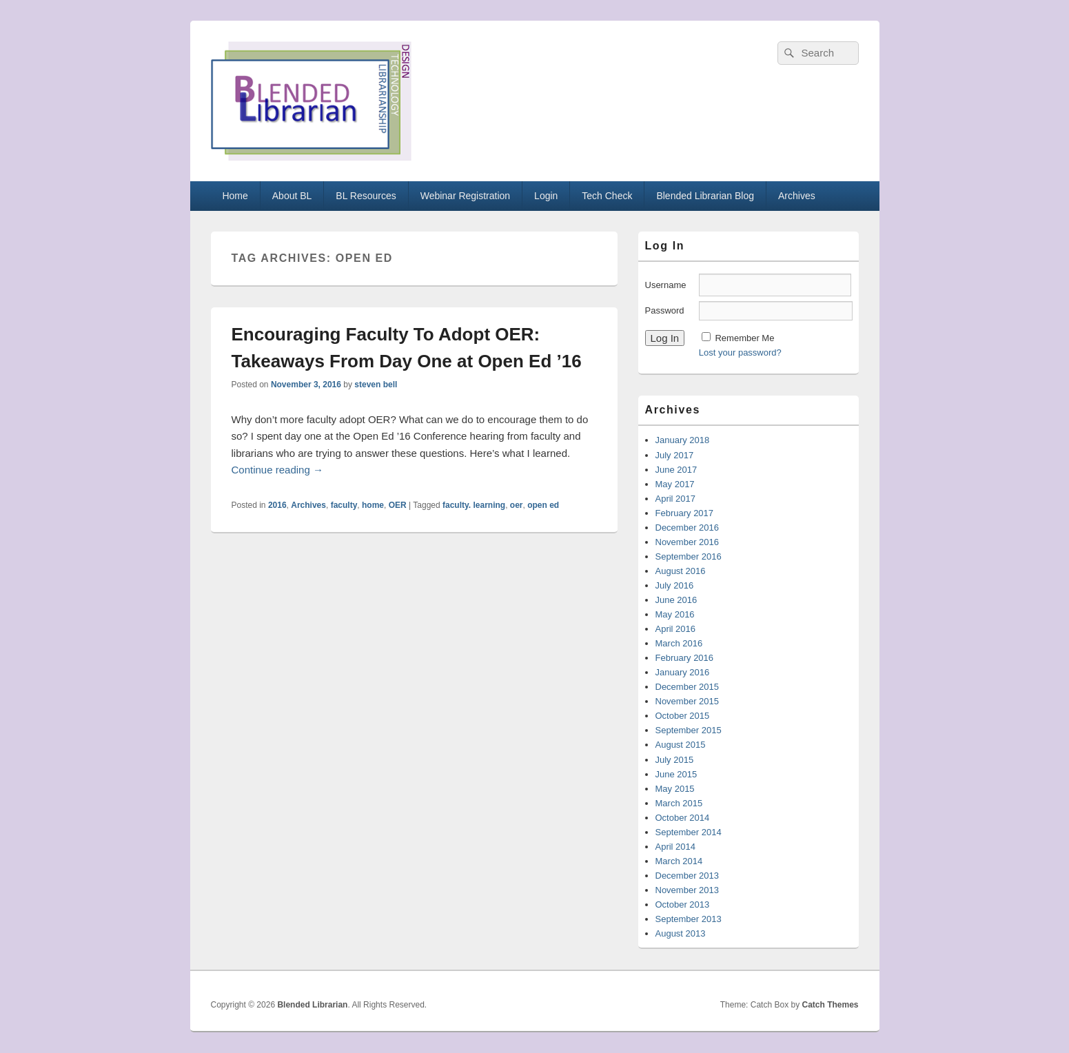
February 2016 (684, 658)
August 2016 (680, 571)
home (373, 505)
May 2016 (675, 614)
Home (234, 195)
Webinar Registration (465, 195)
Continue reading (277, 470)
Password (664, 310)
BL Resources (366, 195)
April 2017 (675, 498)
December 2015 (687, 687)
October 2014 (682, 817)
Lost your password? (740, 352)
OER (398, 505)
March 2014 (679, 861)
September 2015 (688, 730)
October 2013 (682, 904)
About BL (292, 195)
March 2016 (679, 643)
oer (516, 505)
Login (546, 195)
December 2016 (687, 527)
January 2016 (682, 672)
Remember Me (744, 338)
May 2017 (675, 484)
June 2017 (676, 469)
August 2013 (680, 933)
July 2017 (674, 455)
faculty (344, 505)
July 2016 (674, 585)
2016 (277, 505)
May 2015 (675, 789)
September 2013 (688, 919)
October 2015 (682, 715)
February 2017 (684, 513)
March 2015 (679, 803)
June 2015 (676, 774)
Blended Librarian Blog (705, 195)
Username (665, 285)
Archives (796, 195)
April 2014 (675, 846)
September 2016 (688, 556)
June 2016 (676, 600)
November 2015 (687, 701)
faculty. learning (473, 505)
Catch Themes (830, 1005)
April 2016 (675, 629)
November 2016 (687, 542)
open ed (543, 505)
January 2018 (682, 440)
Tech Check (607, 195)
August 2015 (680, 744)
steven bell (375, 384)
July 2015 (674, 760)
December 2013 (687, 875)
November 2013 (687, 890)
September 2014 (688, 832)
